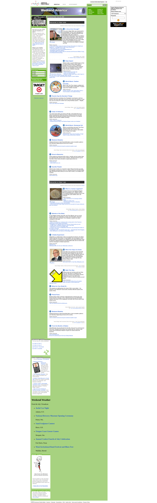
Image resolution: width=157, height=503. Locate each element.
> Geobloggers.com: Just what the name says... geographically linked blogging (66, 229)
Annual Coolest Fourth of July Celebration (53, 439)
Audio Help (68, 502)
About (89, 9)
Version (79, 266)
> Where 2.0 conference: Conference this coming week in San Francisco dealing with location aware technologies (65, 223)
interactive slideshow (56, 74)
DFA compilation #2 (78, 151)
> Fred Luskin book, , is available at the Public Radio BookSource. (66, 47)
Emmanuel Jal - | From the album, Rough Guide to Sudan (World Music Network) (73, 134)
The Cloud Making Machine (76, 308)
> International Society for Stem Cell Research (59, 203)
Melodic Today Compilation (75, 57)
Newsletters (59, 502)
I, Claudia (78, 108)
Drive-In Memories (57, 154)
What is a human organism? (74, 189)
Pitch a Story (100, 13)
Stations (90, 10)
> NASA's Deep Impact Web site (70, 72)
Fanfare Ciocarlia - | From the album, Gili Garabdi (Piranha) (73, 91)
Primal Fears (56, 294)
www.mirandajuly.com (54, 334)
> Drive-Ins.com (52, 161)
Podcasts (53, 502)
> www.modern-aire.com (54, 162)
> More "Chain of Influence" (55, 120)
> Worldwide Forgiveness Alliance (56, 50)
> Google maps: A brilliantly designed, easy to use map (61, 225)
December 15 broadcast (43, 359)
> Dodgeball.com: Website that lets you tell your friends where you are (64, 224)
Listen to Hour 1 (38, 343)
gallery (52, 262)
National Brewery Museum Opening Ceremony (54, 416)
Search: (89, 5)
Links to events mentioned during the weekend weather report (63, 146)
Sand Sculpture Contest (45, 423)
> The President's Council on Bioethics (71, 202)
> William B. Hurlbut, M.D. (68, 200)
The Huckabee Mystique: (39, 374)
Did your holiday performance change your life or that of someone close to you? (38, 63)
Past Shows (91, 12)
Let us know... (36, 497)
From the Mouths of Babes (60, 326)
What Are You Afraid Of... (59, 286)
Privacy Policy (86, 502)
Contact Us (100, 9)
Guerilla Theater (57, 167)
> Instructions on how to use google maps (58, 226)
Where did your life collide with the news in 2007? (38, 44)
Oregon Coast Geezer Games (47, 431)
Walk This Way (69, 270)
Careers (48, 502)
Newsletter (100, 10)
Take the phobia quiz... (58, 303)
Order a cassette (38, 348)
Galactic (83, 25)
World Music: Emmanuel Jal (74, 125)
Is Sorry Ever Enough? (72, 29)
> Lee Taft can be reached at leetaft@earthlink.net (60, 49)
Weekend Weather (57, 140)
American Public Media (40, 502)
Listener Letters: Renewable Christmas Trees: (40, 384)
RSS (64, 502)
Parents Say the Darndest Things (62, 96)
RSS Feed (100, 12)
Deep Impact (69, 61)
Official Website (61, 335)
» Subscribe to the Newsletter (40, 486)
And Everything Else (74, 210)
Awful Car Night (42, 408)
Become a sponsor (39, 98)
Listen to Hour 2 (38, 345)
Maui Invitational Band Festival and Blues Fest (54, 447)
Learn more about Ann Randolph (56, 103)
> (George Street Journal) (66, 75)
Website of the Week (58, 213)
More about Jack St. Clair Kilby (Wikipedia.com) (73, 261)
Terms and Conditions (77, 502)
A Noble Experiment (58, 235)
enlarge (53, 42)
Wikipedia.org (52, 244)
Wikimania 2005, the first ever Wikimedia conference (61, 245)
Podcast (90, 13)
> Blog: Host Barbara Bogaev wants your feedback (64, 121)
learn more (53, 283)
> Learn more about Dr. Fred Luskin (57, 48)
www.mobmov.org (53, 175)
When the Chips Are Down (73, 249)
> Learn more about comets (69, 73)
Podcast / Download (39, 346)
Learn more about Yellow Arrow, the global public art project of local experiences (72, 282)
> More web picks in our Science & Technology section (61, 230)
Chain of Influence (57, 111)
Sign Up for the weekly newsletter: (39, 389)
